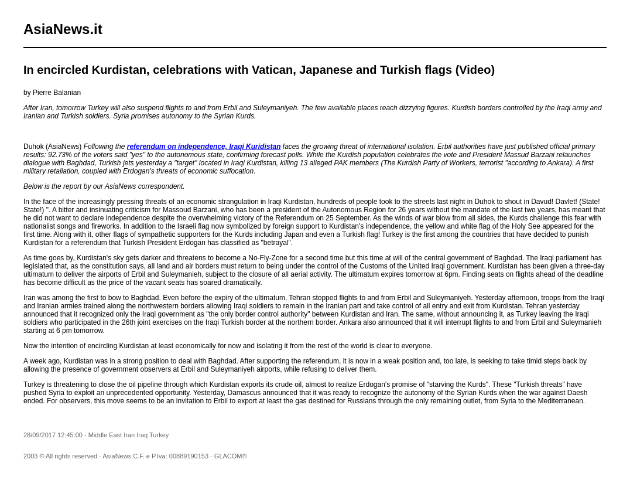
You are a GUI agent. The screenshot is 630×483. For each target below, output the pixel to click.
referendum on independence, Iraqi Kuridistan (204, 146)
